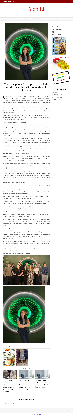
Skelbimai (30, 19)
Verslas (23, 19)
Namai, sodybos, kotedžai (58, 97)
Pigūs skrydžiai (55, 92)
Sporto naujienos (56, 19)
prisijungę (6, 403)
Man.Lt (36, 8)
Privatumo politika (36, 414)
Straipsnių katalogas (57, 94)
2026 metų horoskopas (41, 19)
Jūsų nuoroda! (57, 99)
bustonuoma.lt (55, 96)
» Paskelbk (15, 1)
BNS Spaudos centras (11, 346)
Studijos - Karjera (26, 81)
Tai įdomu (15, 19)
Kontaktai (10, 1)
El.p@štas (5, 1)
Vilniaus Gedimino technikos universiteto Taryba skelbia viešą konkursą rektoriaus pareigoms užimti (25, 385)
